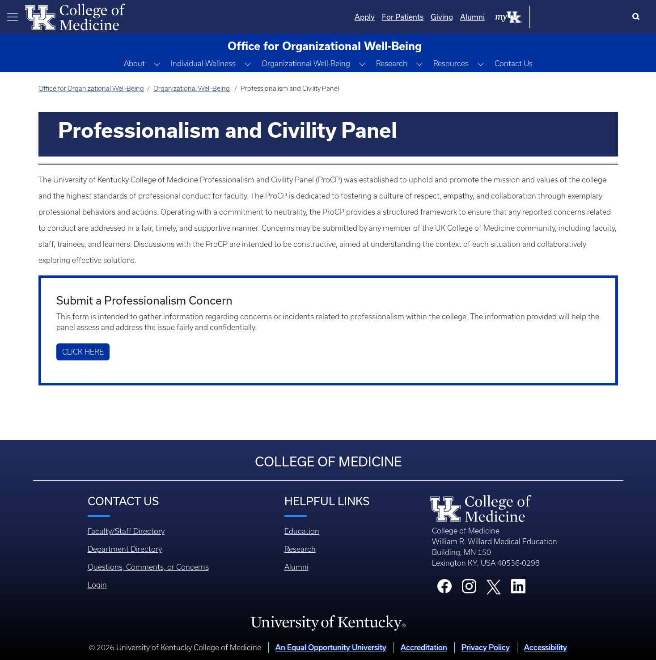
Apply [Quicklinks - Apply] (455, 17)
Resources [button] (451, 63)
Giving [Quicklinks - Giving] (532, 17)
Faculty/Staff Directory (126, 531)
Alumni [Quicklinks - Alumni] (562, 17)
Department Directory (125, 549)
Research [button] (391, 63)
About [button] (134, 63)
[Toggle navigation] (12, 17)
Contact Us (514, 63)
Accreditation (424, 647)
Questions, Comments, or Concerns (148, 567)
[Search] (638, 17)
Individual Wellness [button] (203, 63)
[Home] (75, 16)
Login (97, 585)
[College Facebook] (444, 589)
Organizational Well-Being (191, 88)
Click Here (83, 352)
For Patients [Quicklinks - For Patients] (493, 17)
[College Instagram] (469, 589)
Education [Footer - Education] (301, 531)
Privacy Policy (485, 647)
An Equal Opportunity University (330, 647)
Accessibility (545, 647)
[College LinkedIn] (518, 589)
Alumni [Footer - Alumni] (296, 567)
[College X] (494, 586)
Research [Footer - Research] (300, 549)
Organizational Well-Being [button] (306, 63)
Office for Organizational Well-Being (91, 88)
